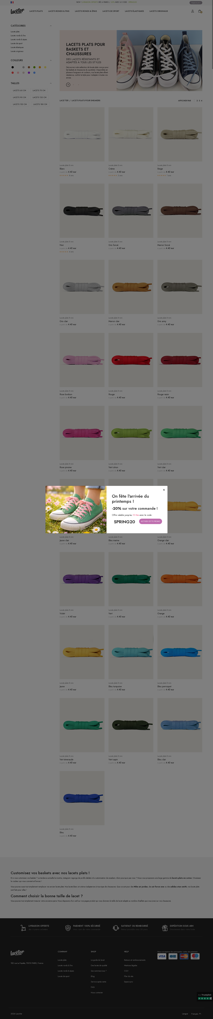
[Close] (164, 490)
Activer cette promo (150, 521)
